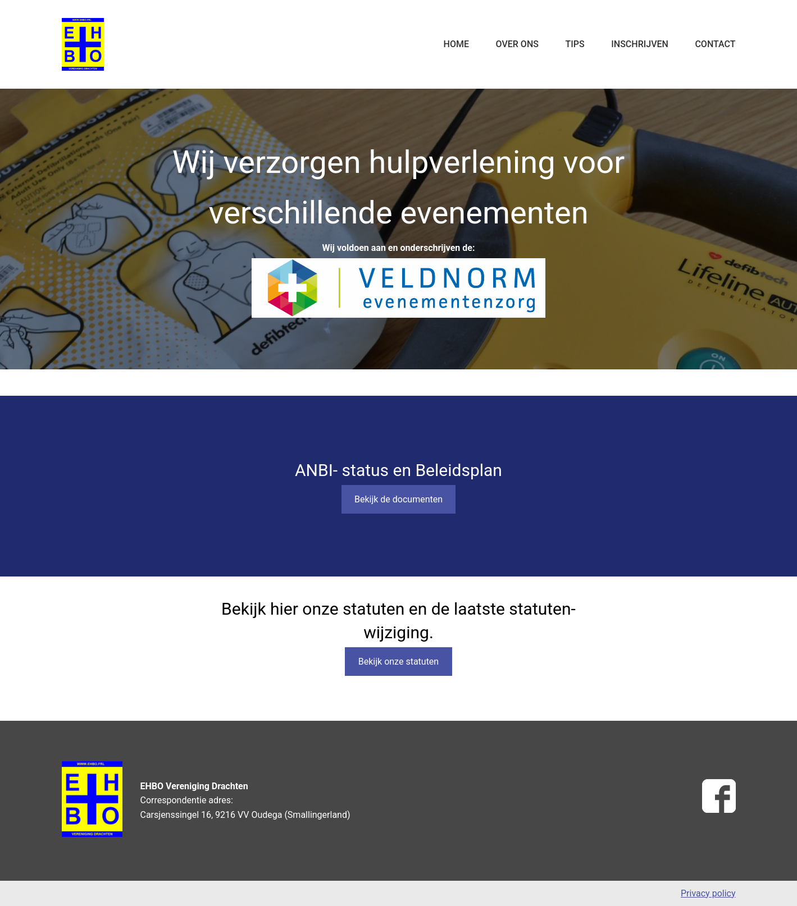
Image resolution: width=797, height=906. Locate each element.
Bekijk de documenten (398, 499)
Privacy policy (708, 893)
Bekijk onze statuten (398, 661)
